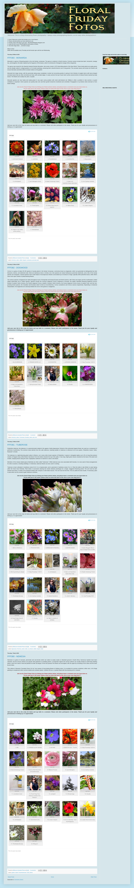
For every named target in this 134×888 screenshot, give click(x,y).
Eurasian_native (28, 437)
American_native (15, 260)
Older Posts (94, 877)
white (42, 648)
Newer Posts (11, 877)
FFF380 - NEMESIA (16, 656)
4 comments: (33, 257)
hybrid (16, 872)
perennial (34, 260)
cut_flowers (30, 648)
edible (21, 260)
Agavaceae (14, 648)
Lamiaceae (29, 260)
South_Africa (30, 872)
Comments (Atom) (18, 879)
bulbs (26, 648)
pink (38, 260)
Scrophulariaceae (22, 872)
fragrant (24, 260)
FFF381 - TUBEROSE (17, 445)
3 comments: (33, 646)
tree (36, 437)
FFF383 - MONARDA (17, 58)
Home (52, 877)
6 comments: (33, 870)
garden (13, 872)
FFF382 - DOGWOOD (17, 267)
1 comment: (33, 435)
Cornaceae (22, 437)
